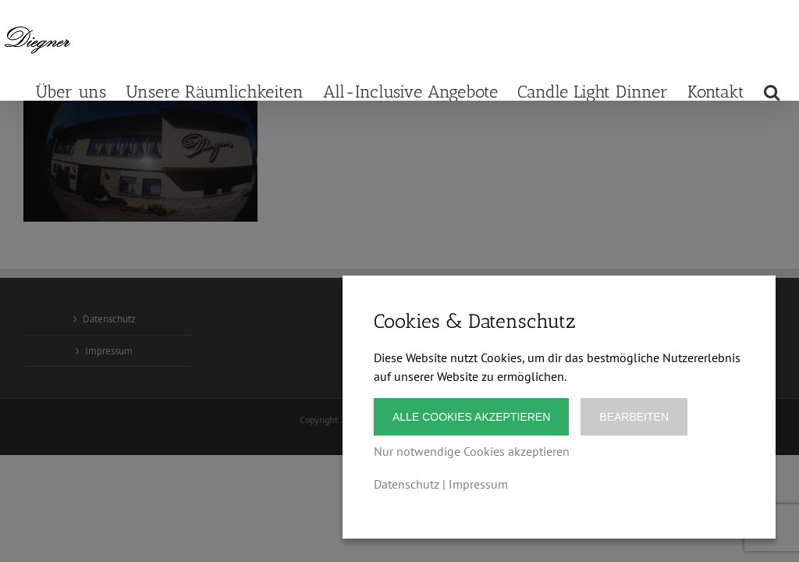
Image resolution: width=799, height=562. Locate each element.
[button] (771, 91)
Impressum (478, 484)
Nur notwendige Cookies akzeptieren (472, 451)
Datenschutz (406, 484)
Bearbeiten (634, 417)
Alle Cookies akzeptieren (471, 417)
